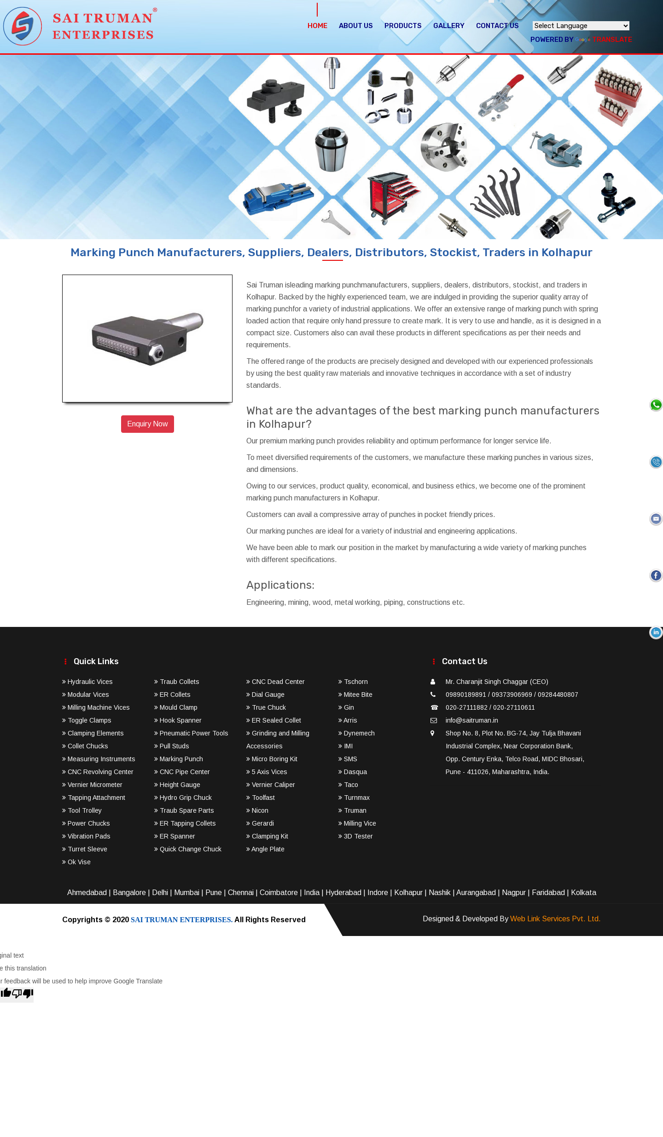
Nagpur (514, 892)
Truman (352, 810)
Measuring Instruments (98, 759)
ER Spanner (174, 836)
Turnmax (354, 797)
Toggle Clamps (86, 720)
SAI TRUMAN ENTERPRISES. (182, 920)
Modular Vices (85, 694)
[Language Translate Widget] (581, 25)
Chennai (241, 892)
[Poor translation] (23, 995)
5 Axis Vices (266, 771)
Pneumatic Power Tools (191, 733)
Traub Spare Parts (184, 810)
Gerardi (260, 823)
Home (317, 26)
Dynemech (356, 733)
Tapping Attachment (93, 797)
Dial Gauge (265, 694)
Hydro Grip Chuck (183, 797)
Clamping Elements (93, 733)
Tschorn (353, 681)
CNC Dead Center (275, 681)
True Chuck (266, 707)
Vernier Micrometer (92, 784)
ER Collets (172, 694)
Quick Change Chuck (187, 849)
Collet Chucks (85, 746)
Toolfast (260, 797)
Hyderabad (343, 892)
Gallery (449, 26)
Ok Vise (76, 862)
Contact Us (497, 26)
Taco (348, 784)
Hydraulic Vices (87, 681)
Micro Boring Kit (271, 759)
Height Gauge (177, 784)
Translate (603, 39)
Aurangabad (476, 892)
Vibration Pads (86, 836)
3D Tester (355, 836)
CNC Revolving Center (98, 771)
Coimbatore (279, 892)
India (312, 892)
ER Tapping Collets (185, 823)
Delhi (160, 892)
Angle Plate (265, 849)
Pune (213, 892)
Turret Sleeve (84, 849)
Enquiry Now (147, 424)
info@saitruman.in (472, 720)
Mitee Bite (355, 694)
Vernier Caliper (270, 784)
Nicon (257, 810)
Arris (347, 720)
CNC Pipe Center (182, 771)
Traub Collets (176, 681)
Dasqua (352, 771)
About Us (356, 26)
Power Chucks (86, 823)
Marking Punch (178, 759)
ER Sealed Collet (273, 720)
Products (403, 26)
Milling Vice (357, 823)
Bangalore (129, 892)
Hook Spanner (178, 720)
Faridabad (548, 892)
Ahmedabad (87, 892)
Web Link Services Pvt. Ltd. (555, 919)
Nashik (440, 892)
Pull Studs (171, 746)
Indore (377, 892)
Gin (346, 707)
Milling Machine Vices (96, 707)
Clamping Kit (267, 836)
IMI (345, 746)
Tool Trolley (82, 810)
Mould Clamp (176, 707)
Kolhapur (408, 892)
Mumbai (186, 892)
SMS (347, 759)
